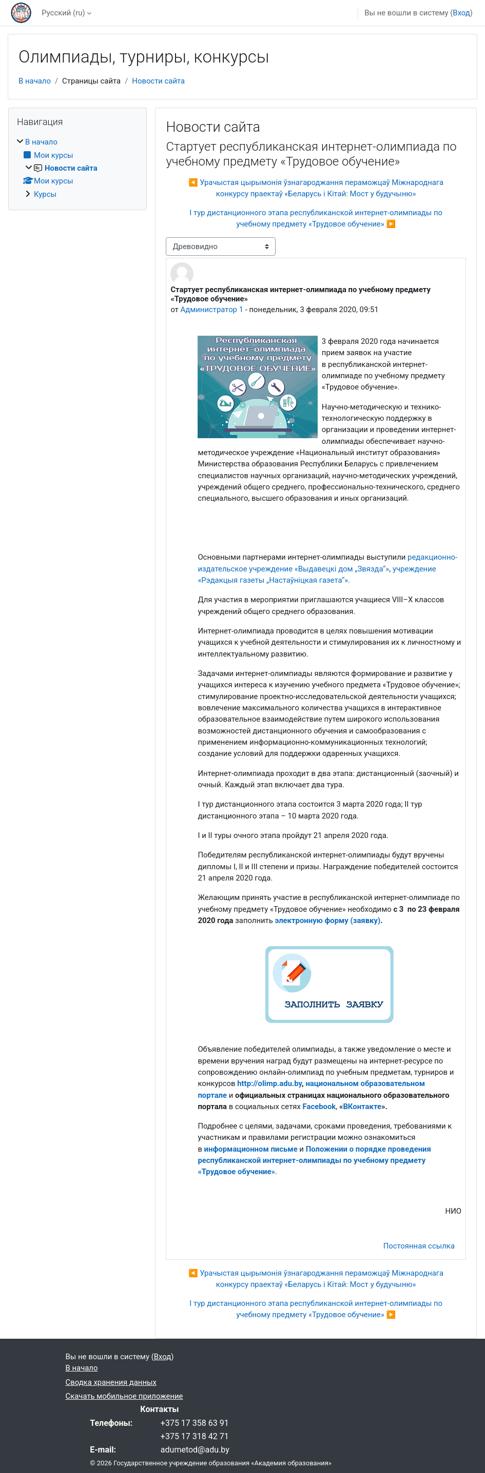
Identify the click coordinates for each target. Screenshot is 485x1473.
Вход (461, 12)
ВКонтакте (362, 1106)
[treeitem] (77, 168)
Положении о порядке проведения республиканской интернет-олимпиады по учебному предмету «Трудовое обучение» (314, 1160)
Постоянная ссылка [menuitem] (419, 1246)
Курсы (45, 194)
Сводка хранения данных (111, 1382)
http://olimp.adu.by (269, 1083)
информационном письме (251, 1149)
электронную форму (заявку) (328, 920)
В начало (34, 81)
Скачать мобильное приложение (124, 1396)
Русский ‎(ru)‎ (63, 12)
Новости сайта (158, 81)
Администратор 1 (212, 309)
